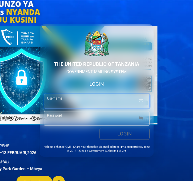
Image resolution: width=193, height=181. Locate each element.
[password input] (97, 119)
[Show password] (141, 119)
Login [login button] (124, 134)
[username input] (97, 102)
